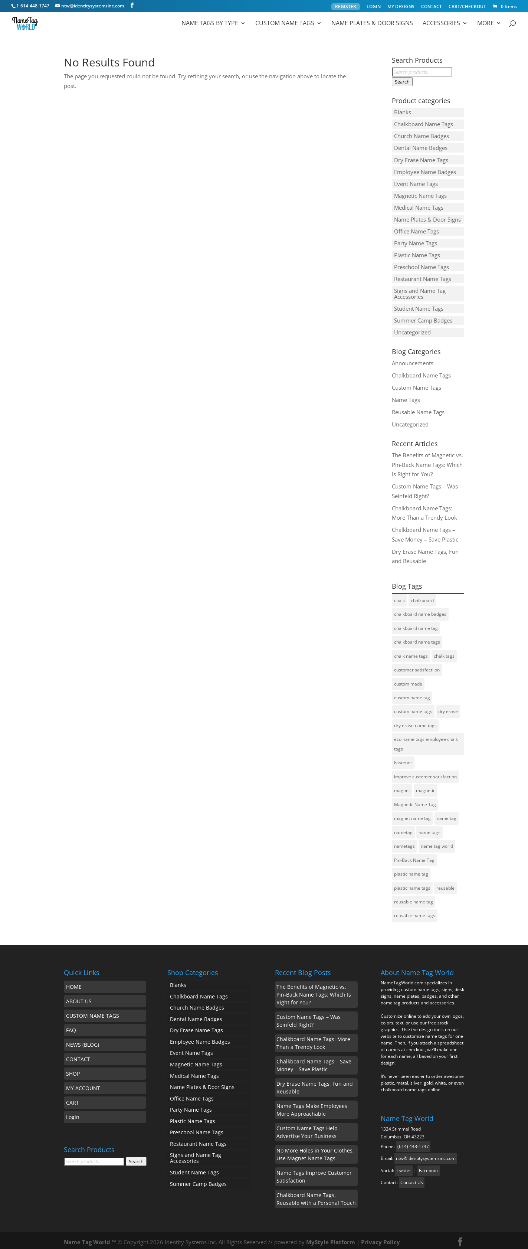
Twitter (404, 1167)
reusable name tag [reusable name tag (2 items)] (413, 898)
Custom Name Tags (284, 23)
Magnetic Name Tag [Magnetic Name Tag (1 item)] (415, 801)
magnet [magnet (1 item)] (402, 787)
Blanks (402, 112)
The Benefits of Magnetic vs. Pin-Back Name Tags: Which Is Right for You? (427, 461)
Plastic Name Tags (417, 252)
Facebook (429, 1167)
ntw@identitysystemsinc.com (426, 1154)
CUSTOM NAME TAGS (92, 1012)
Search (402, 81)
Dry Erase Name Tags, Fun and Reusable (314, 1083)
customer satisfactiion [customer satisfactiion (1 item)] (417, 666)
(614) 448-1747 (413, 1143)
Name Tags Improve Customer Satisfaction (314, 1172)
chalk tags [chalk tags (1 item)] (444, 652)
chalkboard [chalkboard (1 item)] (422, 596)
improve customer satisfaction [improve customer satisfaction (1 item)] (425, 773)
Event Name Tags (416, 182)
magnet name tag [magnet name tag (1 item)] (412, 814)
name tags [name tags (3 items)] (429, 828)
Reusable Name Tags (418, 408)
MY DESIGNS (400, 7)
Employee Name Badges (425, 170)
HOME (74, 983)
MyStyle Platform (330, 1238)
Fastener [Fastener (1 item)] (403, 759)
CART (72, 1098)
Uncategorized (412, 328)
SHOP (73, 1069)
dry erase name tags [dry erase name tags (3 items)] (415, 722)
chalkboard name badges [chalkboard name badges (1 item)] (420, 610)
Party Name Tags (415, 241)
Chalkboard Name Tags (423, 124)
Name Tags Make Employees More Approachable (311, 1106)
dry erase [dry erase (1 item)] (448, 707)
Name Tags (406, 395)
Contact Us (411, 1179)
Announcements (412, 359)
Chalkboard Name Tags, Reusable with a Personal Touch (316, 1195)
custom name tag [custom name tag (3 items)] (412, 694)
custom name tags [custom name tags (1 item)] (413, 707)
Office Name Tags (416, 229)
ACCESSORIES (441, 23)
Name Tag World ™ (90, 1238)
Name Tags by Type (209, 23)
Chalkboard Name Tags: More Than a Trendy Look (313, 1039)
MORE (485, 23)
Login (72, 1113)
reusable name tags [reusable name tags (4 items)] (414, 912)
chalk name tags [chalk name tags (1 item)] (411, 652)
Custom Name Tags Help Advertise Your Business (307, 1128)
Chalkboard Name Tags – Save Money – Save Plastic (313, 1061)
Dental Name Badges (420, 147)
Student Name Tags (418, 305)
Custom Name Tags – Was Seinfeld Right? (308, 1017)
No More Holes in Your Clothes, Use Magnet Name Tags (315, 1150)
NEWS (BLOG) (82, 1040)
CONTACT (431, 7)
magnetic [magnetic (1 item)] (425, 787)
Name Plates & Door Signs (372, 23)
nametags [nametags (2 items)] (404, 842)
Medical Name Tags (418, 205)
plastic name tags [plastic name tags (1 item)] (412, 884)
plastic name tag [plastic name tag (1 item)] (411, 870)
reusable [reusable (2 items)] (445, 884)
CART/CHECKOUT (467, 7)
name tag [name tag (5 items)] (446, 814)
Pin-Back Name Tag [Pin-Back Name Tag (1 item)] (414, 856)
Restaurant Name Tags (422, 275)
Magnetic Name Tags (420, 194)
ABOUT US (79, 997)
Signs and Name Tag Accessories (420, 290)
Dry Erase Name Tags (421, 159)
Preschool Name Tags (421, 264)
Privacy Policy (380, 1238)
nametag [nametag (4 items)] (403, 828)
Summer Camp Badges (423, 317)
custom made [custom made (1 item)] (408, 680)
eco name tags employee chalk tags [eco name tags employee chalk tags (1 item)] (426, 740)
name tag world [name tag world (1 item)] (437, 842)
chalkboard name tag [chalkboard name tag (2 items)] (416, 624)
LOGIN (374, 7)
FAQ (71, 1026)
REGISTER (345, 6)
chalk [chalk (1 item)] (399, 596)
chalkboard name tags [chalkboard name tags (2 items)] (417, 638)
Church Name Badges (421, 135)
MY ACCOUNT (83, 1084)
